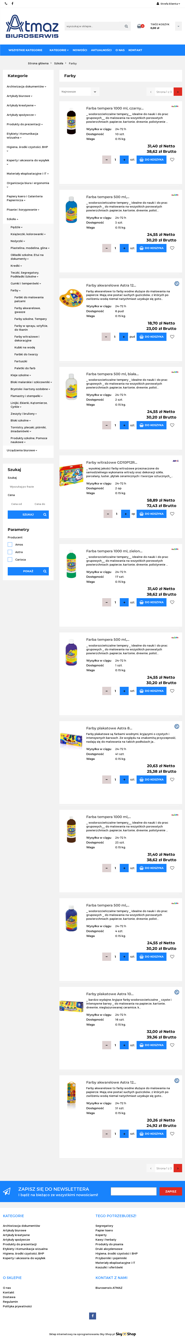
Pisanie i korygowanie (23, 209)
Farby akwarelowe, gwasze (27, 310)
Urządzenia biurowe (22, 450)
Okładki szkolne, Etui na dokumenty (27, 256)
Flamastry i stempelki (27, 396)
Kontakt (135, 50)
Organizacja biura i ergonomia (28, 184)
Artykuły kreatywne (21, 105)
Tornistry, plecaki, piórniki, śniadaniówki (28, 429)
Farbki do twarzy (26, 354)
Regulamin (10, 1301)
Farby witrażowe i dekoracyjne (26, 338)
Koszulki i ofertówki (109, 1267)
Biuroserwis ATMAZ (108, 1287)
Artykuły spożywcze (21, 114)
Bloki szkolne (21, 420)
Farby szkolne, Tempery (30, 318)
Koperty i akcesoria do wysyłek (28, 162)
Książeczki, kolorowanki (28, 234)
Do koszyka (151, 159)
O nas (120, 50)
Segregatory (104, 1225)
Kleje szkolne (21, 375)
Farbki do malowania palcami (29, 299)
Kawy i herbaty (105, 1239)
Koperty (100, 1235)
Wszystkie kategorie (25, 50)
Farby (15, 290)
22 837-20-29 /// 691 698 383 (6, 3)
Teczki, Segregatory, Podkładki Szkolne (25, 274)
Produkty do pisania (109, 1244)
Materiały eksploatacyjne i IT (28, 173)
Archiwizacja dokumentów (26, 86)
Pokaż (28, 571)
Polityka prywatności (17, 1306)
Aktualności (101, 50)
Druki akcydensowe (108, 1248)
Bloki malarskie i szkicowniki (31, 382)
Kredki (16, 265)
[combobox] (79, 91)
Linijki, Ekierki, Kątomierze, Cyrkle (29, 404)
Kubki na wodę (24, 347)
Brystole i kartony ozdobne (30, 389)
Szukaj (28, 514)
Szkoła (12, 219)
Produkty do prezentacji (25, 124)
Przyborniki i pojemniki (111, 1258)
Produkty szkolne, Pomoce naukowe (29, 440)
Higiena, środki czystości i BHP (116, 1253)
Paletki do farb (24, 368)
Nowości (80, 50)
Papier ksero (104, 1230)
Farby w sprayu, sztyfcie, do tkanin (31, 327)
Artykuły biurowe (19, 96)
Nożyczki (18, 241)
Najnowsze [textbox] (69, 91)
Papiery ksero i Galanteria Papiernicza (25, 198)
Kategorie (59, 50)
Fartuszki (20, 361)
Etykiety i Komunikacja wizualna (22, 135)
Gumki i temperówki (26, 283)
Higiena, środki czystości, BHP (27, 148)
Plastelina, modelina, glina (30, 248)
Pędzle (17, 227)
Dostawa (9, 1297)
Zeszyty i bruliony (24, 413)
